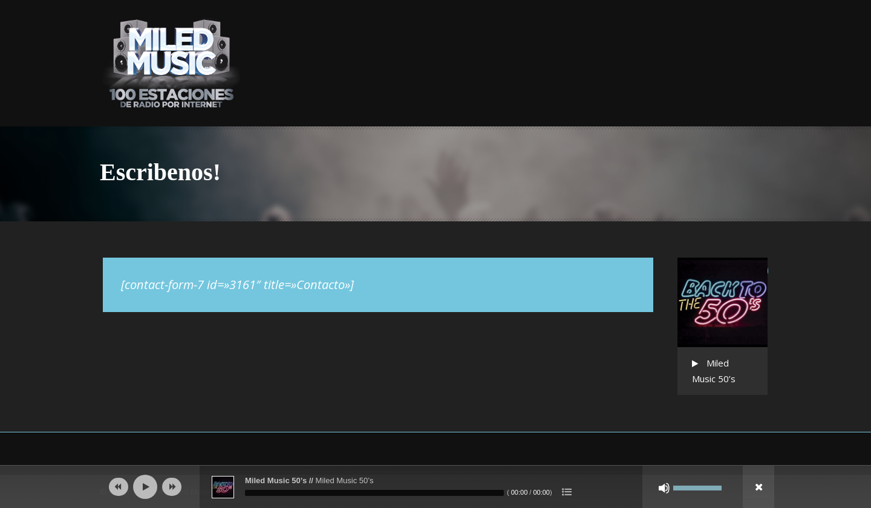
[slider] (374, 493)
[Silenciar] (664, 488)
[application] (435, 487)
